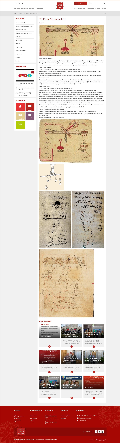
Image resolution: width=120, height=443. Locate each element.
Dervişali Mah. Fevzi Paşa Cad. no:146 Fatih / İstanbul (88, 415)
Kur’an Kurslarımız (33, 418)
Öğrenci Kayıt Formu (21, 29)
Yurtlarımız (32, 416)
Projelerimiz (90, 8)
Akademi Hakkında (20, 22)
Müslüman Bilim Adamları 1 (30, 13)
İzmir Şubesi (63, 418)
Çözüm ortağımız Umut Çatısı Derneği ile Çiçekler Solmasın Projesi (51, 416)
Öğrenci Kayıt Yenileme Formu (24, 33)
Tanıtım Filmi (17, 418)
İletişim (104, 8)
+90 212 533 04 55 (81, 420)
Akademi (97, 8)
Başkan (15, 415)
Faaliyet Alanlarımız (79, 8)
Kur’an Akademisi (33, 415)
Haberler (31, 8)
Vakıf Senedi (16, 422)
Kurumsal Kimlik (17, 420)
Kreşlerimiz (32, 420)
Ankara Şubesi (64, 416)
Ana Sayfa (17, 8)
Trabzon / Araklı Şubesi (65, 415)
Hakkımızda (24, 8)
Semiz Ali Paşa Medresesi (19, 416)
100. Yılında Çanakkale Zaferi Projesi (51, 423)
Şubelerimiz (39, 8)
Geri (105, 13)
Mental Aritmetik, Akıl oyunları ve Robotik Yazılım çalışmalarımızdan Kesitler (52, 420)
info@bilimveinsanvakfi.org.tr (83, 418)
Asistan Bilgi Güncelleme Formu (24, 26)
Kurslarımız (32, 422)
